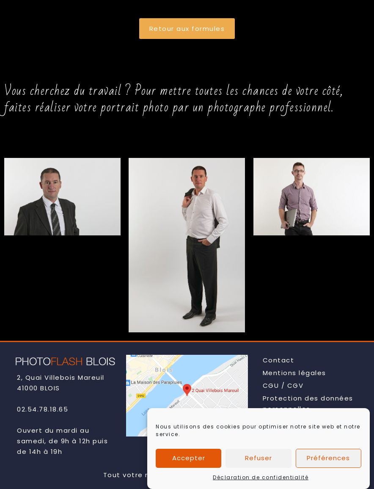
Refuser (258, 462)
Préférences (328, 462)
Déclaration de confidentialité (260, 481)
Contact (278, 360)
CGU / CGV (283, 385)
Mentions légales (294, 372)
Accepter (188, 462)
